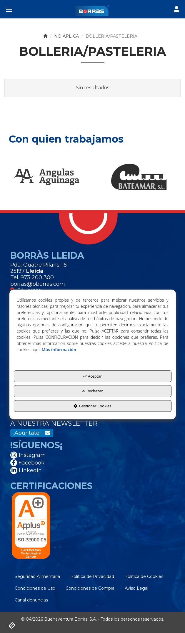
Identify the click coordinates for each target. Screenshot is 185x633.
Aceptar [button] (92, 376)
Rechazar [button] (92, 391)
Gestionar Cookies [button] (92, 406)
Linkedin (26, 470)
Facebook (27, 463)
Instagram (28, 455)
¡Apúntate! (31, 433)
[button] (92, 10)
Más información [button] (58, 349)
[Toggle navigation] (176, 10)
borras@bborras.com (37, 284)
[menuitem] (37, 576)
